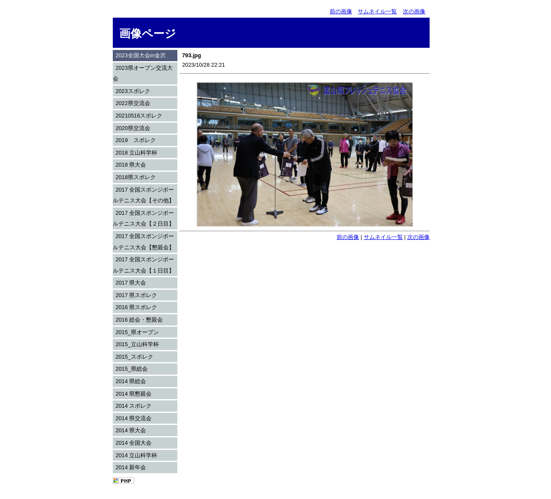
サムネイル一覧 (377, 11)
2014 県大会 (130, 430)
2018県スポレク (135, 177)
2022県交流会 (132, 103)
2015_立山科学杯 (137, 344)
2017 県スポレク (136, 295)
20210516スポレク (138, 115)
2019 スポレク (135, 140)
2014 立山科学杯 (136, 455)
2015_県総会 (131, 369)
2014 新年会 (130, 467)
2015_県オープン (137, 332)
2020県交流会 (132, 128)
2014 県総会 (130, 381)
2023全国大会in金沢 (140, 55)
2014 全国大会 (133, 443)
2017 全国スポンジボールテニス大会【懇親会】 (143, 242)
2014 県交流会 (133, 418)
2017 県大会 (130, 282)
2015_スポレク (134, 356)
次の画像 (414, 11)
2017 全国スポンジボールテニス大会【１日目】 (143, 265)
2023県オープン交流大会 (143, 73)
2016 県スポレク (136, 307)
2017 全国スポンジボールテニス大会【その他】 (143, 195)
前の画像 (341, 11)
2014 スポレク (133, 406)
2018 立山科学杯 (136, 152)
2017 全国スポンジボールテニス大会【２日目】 (143, 218)
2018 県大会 (130, 164)
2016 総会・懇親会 (139, 319)
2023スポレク (132, 91)
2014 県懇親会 (133, 394)
